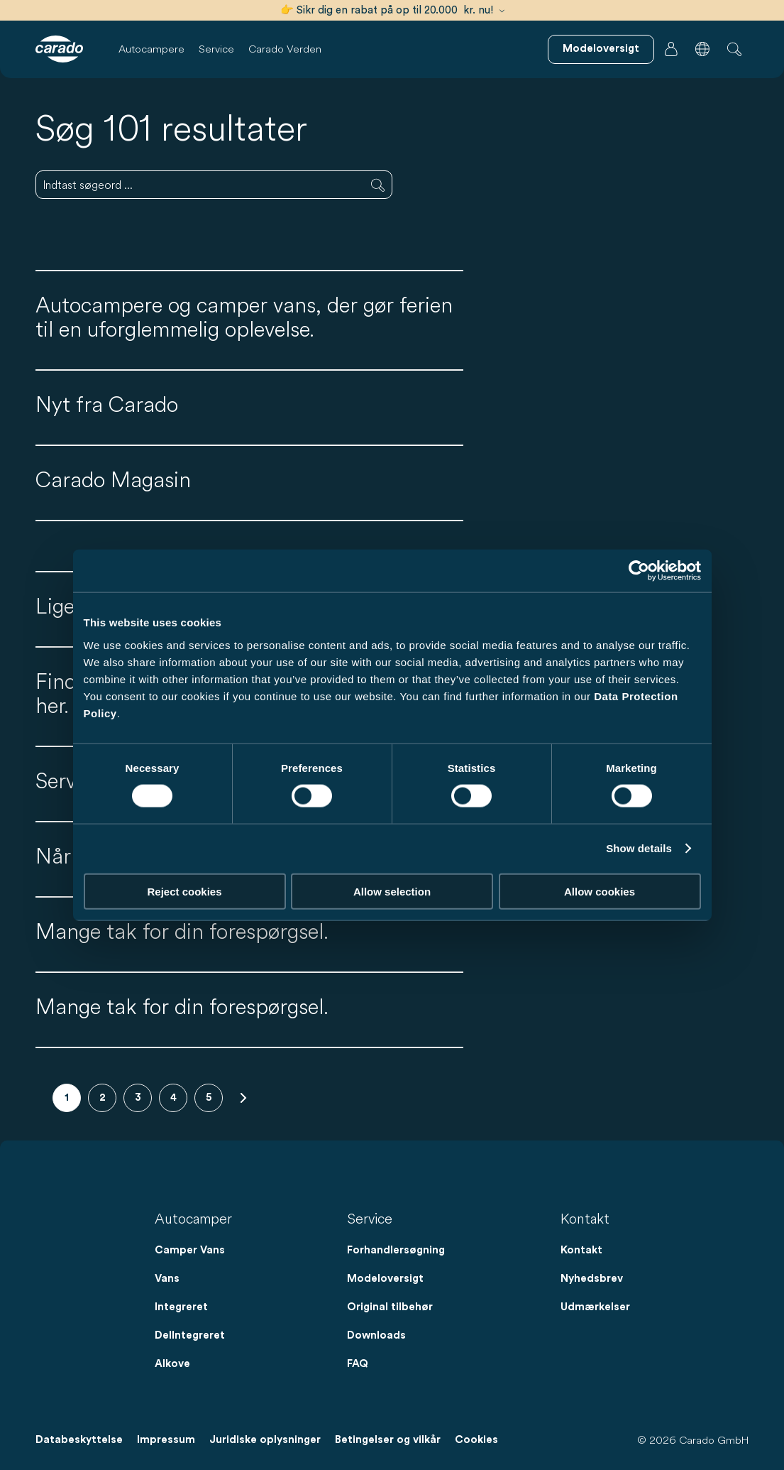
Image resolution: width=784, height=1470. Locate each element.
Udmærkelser (595, 1307)
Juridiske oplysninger (265, 1439)
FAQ (357, 1364)
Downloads (376, 1335)
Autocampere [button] (151, 48)
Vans (167, 1278)
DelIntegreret (190, 1335)
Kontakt (581, 1250)
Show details (639, 848)
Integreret (181, 1307)
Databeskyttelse (79, 1439)
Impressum (166, 1439)
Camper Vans (190, 1250)
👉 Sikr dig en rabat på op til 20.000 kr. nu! (392, 10)
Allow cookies (599, 891)
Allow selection (392, 891)
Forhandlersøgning (396, 1250)
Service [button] (216, 48)
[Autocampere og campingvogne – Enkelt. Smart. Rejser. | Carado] (59, 49)
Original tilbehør (390, 1307)
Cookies (476, 1439)
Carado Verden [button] (284, 48)
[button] (702, 49)
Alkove (172, 1364)
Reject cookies (184, 891)
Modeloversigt (385, 1278)
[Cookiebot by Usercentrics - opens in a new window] (639, 571)
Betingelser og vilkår (388, 1439)
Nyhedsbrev (592, 1278)
